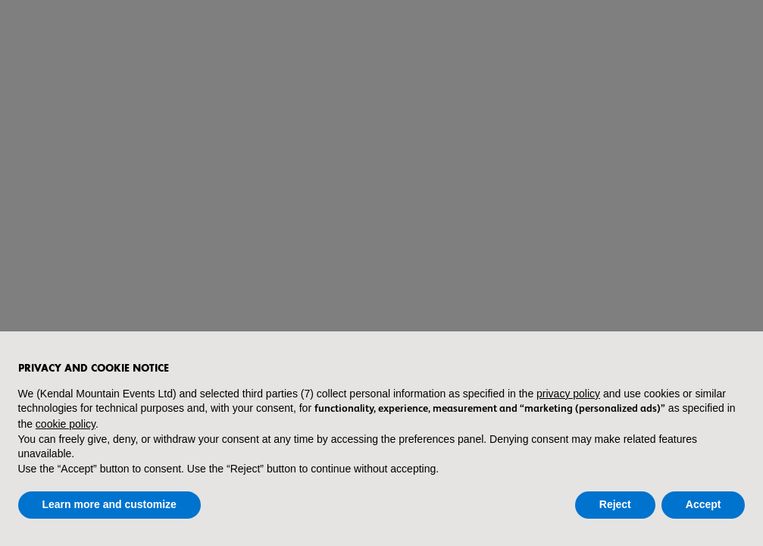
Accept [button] (703, 504)
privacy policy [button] (568, 394)
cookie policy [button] (65, 424)
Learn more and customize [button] (109, 504)
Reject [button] (615, 504)
